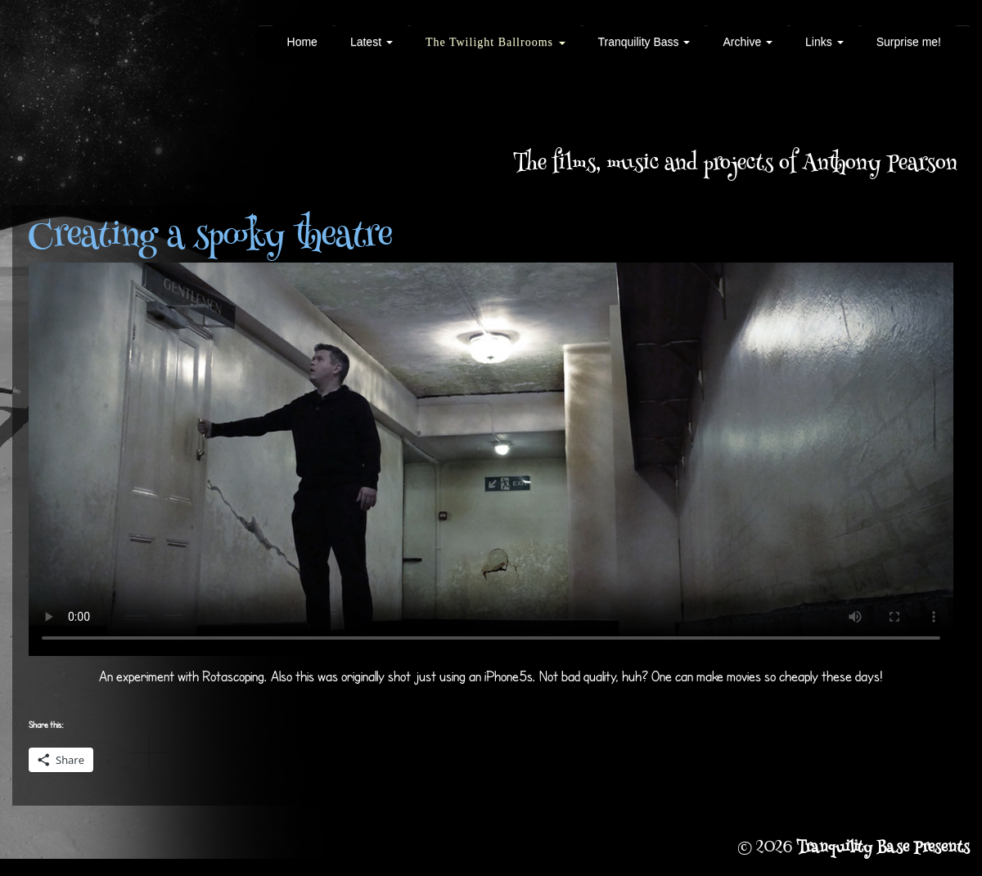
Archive (748, 41)
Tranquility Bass (644, 41)
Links (824, 41)
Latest (371, 41)
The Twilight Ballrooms (495, 42)
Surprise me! (908, 41)
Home (302, 41)
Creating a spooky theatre (210, 238)
